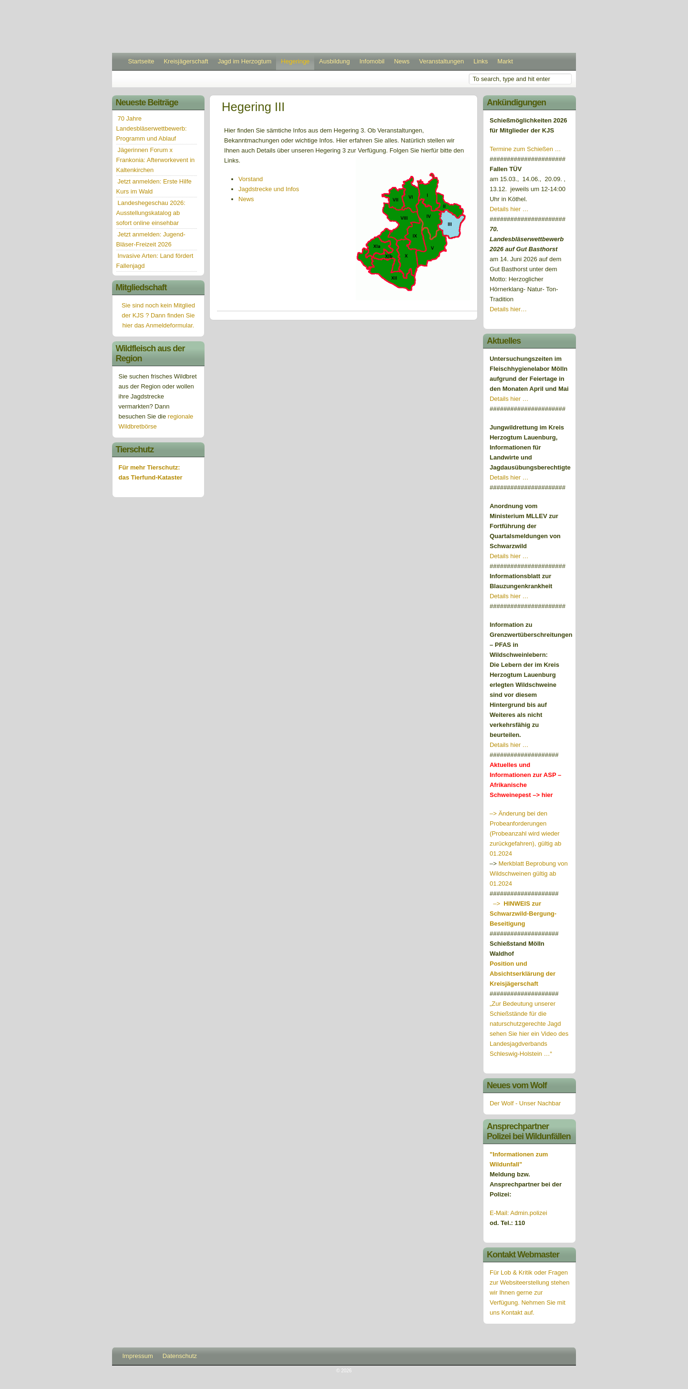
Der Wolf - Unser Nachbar (525, 1103)
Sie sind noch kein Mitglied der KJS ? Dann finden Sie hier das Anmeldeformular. (158, 315)
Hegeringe (295, 61)
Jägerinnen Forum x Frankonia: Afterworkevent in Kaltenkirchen (155, 160)
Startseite (141, 61)
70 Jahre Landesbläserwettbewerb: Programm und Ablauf (151, 128)
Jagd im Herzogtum (245, 61)
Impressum (138, 1355)
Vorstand (250, 179)
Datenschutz (180, 1355)
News (402, 61)
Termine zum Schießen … (525, 149)
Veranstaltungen (441, 61)
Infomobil (372, 61)
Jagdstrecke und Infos (268, 189)
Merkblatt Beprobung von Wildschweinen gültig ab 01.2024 (529, 873)
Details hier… (509, 309)
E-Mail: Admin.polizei (518, 1212)
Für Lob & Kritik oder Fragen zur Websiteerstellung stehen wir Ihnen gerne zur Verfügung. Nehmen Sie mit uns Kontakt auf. (529, 1292)
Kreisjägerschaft (186, 61)
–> (523, 913)
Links (480, 61)
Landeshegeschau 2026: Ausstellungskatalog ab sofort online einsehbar (150, 212)
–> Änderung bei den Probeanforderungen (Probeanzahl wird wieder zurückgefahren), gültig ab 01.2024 (525, 833)
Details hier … (509, 209)
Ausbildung (334, 61)
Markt (505, 61)
